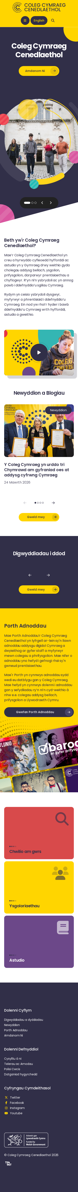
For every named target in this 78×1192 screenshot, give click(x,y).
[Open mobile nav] (25, 20)
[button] (39, 71)
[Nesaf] (48, 575)
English (39, 20)
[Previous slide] (42, 202)
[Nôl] (30, 575)
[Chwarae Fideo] (39, 352)
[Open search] (52, 20)
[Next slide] (50, 202)
